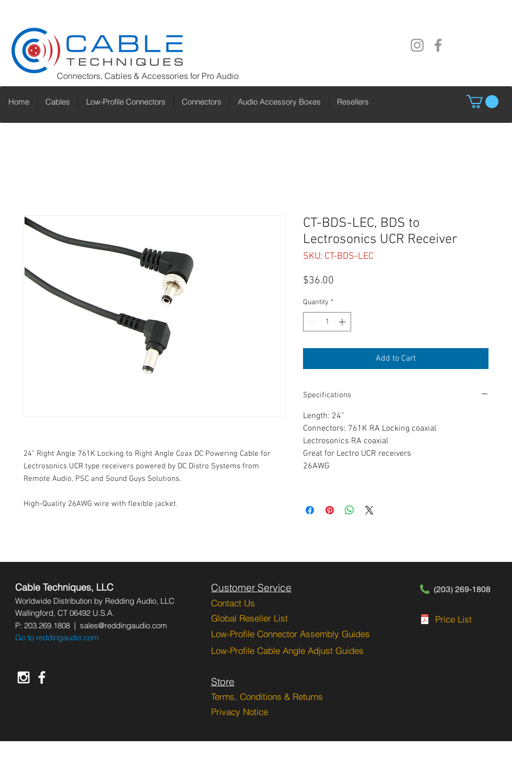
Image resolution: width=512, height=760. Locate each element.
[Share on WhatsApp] (349, 510)
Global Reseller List (249, 618)
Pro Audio (220, 76)
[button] (482, 101)
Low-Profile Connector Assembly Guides (290, 633)
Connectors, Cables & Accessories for (129, 76)
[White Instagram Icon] (23, 677)
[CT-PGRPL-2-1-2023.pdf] (424, 620)
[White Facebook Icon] (41, 677)
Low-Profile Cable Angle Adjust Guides (287, 650)
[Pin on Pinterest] (329, 510)
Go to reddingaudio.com (57, 637)
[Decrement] (311, 322)
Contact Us (233, 602)
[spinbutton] (327, 322)
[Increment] (343, 322)
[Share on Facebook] (310, 510)
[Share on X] (369, 510)
